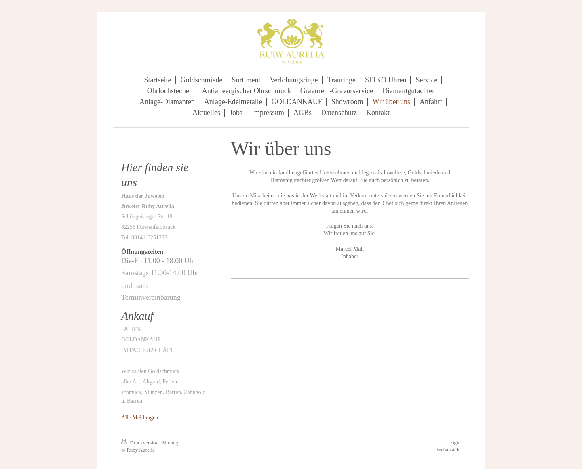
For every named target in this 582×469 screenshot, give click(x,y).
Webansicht (448, 449)
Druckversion (140, 443)
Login (454, 442)
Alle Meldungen (139, 418)
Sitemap (170, 443)
